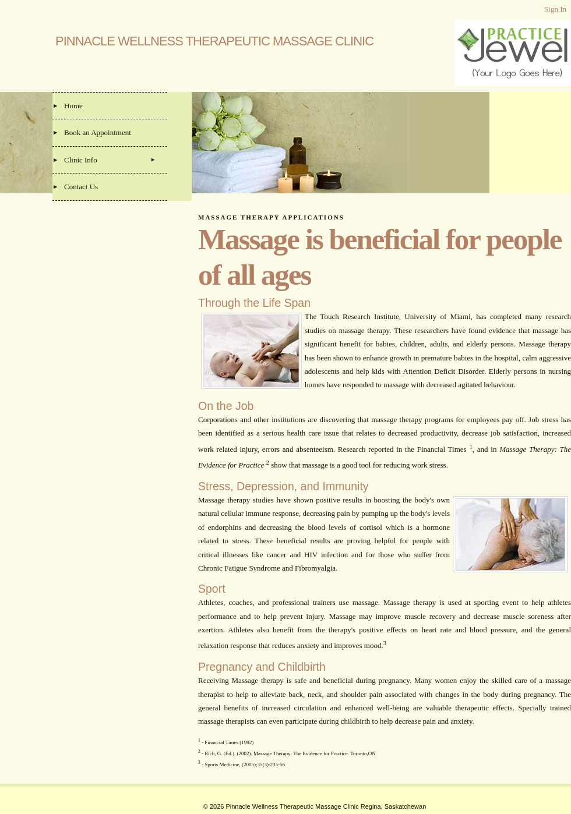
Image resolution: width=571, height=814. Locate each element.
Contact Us (81, 186)
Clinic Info (80, 159)
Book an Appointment (97, 132)
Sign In (555, 9)
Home (73, 105)
